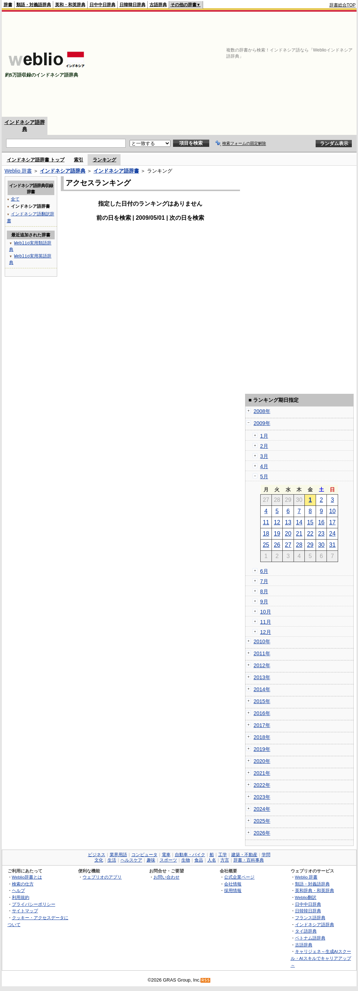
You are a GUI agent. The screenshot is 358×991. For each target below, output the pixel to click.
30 (321, 545)
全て (15, 199)
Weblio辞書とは (27, 877)
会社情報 (232, 883)
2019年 (262, 749)
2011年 (262, 653)
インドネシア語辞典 (62, 171)
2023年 (262, 797)
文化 (98, 860)
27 (288, 545)
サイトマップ (25, 910)
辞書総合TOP (342, 5)
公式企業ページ (239, 877)
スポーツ (168, 860)
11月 (265, 622)
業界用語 (118, 854)
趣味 (151, 860)
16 (321, 522)
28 (299, 545)
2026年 (262, 833)
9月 (264, 601)
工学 (222, 854)
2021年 (262, 773)
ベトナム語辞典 (310, 938)
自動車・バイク (190, 854)
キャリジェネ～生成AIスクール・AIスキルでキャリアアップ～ (321, 958)
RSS (205, 980)
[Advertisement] (239, 64)
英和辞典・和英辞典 (314, 890)
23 (321, 533)
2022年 (262, 785)
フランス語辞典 (310, 917)
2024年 (262, 809)
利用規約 (20, 897)
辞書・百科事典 (248, 860)
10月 (265, 612)
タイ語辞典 (306, 931)
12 (277, 522)
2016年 (262, 713)
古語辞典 (158, 5)
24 (332, 533)
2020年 (262, 761)
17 (332, 522)
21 (299, 533)
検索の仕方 (23, 883)
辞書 (8, 5)
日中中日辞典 (102, 5)
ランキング (104, 159)
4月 (264, 466)
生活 (112, 860)
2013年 (262, 677)
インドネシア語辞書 (116, 171)
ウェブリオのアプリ (102, 877)
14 (299, 522)
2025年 (262, 821)
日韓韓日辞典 (132, 5)
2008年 (262, 411)
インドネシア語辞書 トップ (36, 159)
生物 (185, 860)
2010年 (262, 641)
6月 (264, 571)
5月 (264, 476)
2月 (264, 446)
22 (310, 533)
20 (288, 533)
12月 (265, 632)
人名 (211, 860)
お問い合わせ (166, 877)
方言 (224, 860)
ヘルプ (18, 890)
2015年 (262, 701)
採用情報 (232, 890)
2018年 (262, 737)
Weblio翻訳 (305, 897)
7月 (264, 581)
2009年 (262, 423)
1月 (264, 436)
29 (310, 545)
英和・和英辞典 (70, 5)
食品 (198, 860)
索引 (78, 159)
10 (332, 511)
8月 (264, 591)
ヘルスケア (131, 860)
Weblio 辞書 (18, 171)
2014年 (262, 689)
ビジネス (96, 854)
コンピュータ (144, 854)
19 (277, 533)
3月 (264, 456)
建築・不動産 (244, 854)
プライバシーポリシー (33, 904)
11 (266, 522)
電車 (166, 854)
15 (310, 522)
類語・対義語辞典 (33, 5)
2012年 (262, 665)
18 (266, 533)
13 (288, 522)
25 (266, 545)
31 (332, 545)
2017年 (262, 725)
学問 (266, 854)
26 (277, 545)
